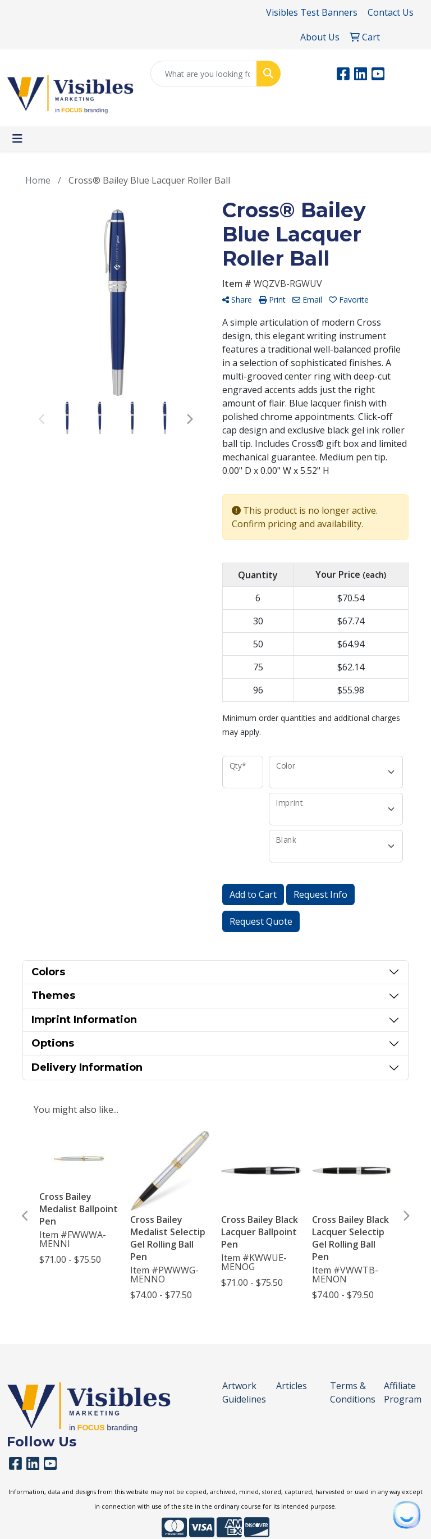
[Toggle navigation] (17, 139)
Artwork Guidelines (242, 1392)
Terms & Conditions (350, 1392)
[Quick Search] (203, 73)
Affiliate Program (402, 1392)
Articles (291, 1386)
